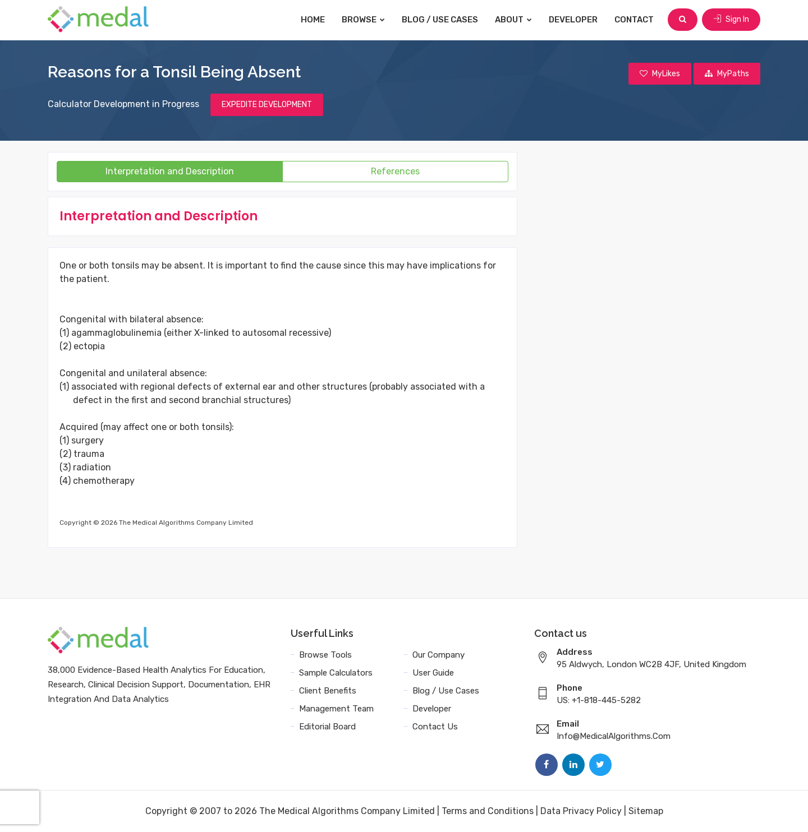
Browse (363, 20)
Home (313, 20)
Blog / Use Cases (440, 20)
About (513, 20)
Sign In (731, 19)
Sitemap (645, 811)
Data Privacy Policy (581, 811)
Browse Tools (325, 655)
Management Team (336, 709)
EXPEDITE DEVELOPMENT (267, 104)
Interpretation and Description (169, 171)
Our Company (438, 655)
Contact (634, 20)
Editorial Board (327, 727)
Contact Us (435, 727)
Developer (573, 20)
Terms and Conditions (488, 811)
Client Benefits (327, 691)
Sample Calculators (336, 673)
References (395, 171)
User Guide (433, 673)
